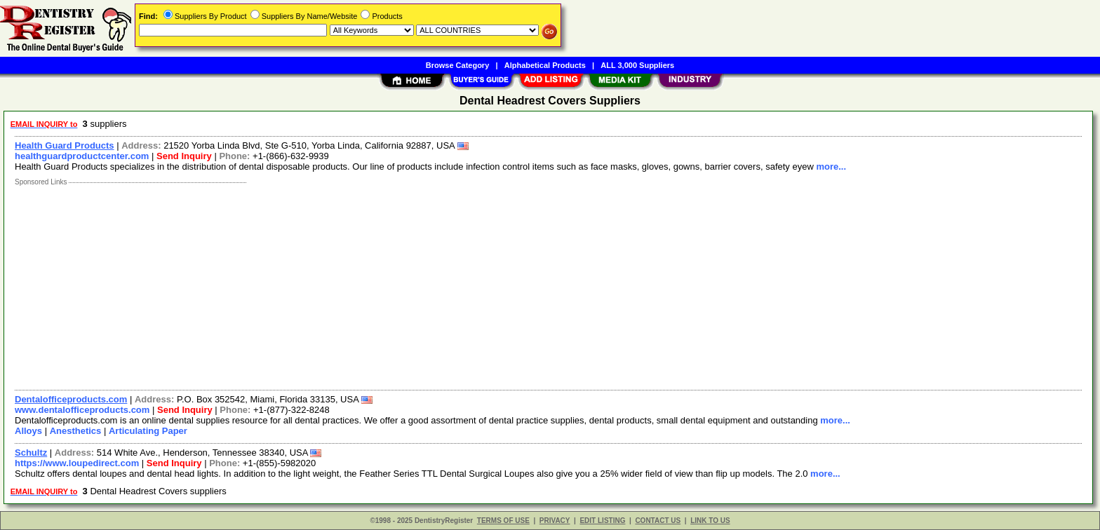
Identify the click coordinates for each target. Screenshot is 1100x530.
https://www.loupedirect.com (77, 463)
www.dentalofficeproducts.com (82, 410)
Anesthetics (76, 431)
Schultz (31, 452)
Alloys (28, 431)
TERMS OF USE (503, 520)
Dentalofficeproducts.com (71, 399)
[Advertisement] (430, 284)
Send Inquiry (184, 156)
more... (831, 166)
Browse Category (457, 65)
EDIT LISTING (602, 520)
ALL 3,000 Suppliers (637, 65)
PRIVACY (554, 520)
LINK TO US (710, 520)
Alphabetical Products (545, 65)
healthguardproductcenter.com (82, 156)
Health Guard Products (64, 145)
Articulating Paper (148, 431)
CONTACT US (657, 520)
